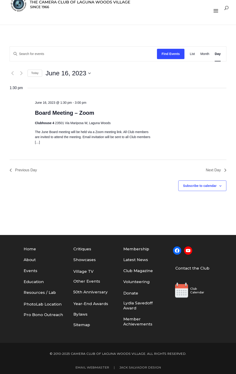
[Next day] (21, 73)
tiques (85, 249)
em (130, 249)
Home (30, 249)
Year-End (83, 303)
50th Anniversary (90, 292)
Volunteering (136, 281)
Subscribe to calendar (200, 186)
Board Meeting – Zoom (64, 113)
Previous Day (23, 170)
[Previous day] (12, 73)
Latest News (135, 259)
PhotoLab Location (43, 304)
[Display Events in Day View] (218, 54)
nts (97, 281)
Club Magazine (138, 270)
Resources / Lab (40, 292)
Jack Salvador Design (140, 367)
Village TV (83, 271)
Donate (130, 293)
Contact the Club (192, 268)
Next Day (216, 170)
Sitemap (81, 324)
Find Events (171, 54)
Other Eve (83, 281)
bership (141, 249)
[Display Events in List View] (192, 54)
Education (34, 281)
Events (30, 270)
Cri (76, 249)
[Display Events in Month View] (204, 54)
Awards (100, 303)
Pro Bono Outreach (43, 314)
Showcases (84, 259)
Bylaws (80, 314)
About (30, 259)
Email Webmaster (92, 367)
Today (34, 73)
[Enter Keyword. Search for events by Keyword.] (83, 54)
